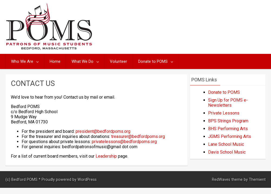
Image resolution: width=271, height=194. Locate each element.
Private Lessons (223, 113)
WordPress (87, 179)
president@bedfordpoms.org (103, 131)
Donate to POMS (153, 61)
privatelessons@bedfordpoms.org (124, 141)
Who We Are (22, 61)
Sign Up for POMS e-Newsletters (228, 103)
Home (55, 61)
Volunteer (118, 61)
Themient (257, 179)
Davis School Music (227, 152)
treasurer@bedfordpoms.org (138, 136)
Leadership (106, 156)
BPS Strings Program (228, 120)
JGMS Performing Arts (229, 136)
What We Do (82, 61)
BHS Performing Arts (228, 128)
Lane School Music (226, 144)
